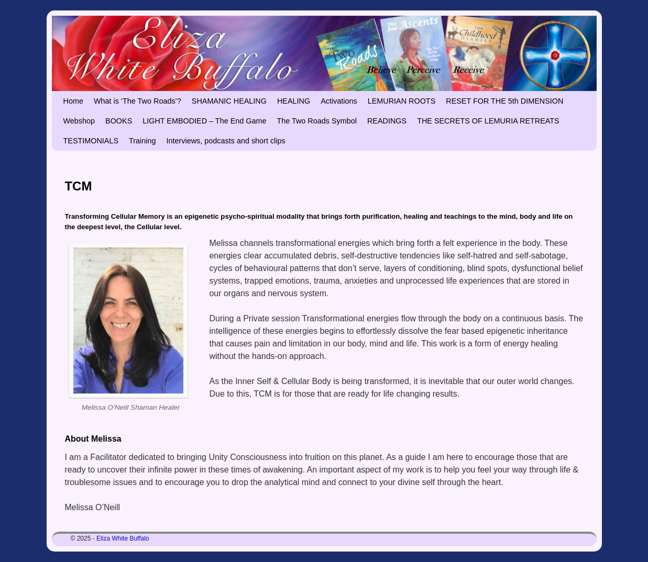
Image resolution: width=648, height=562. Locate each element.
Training (142, 141)
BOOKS (118, 121)
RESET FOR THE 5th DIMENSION (504, 101)
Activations (339, 101)
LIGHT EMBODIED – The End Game (204, 121)
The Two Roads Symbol (317, 121)
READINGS (387, 121)
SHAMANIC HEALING (229, 101)
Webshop (79, 121)
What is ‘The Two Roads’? (137, 101)
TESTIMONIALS (91, 141)
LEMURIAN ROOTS (402, 101)
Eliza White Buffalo (122, 538)
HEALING (293, 101)
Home (73, 101)
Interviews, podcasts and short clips (226, 141)
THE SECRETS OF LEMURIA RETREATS (488, 121)
